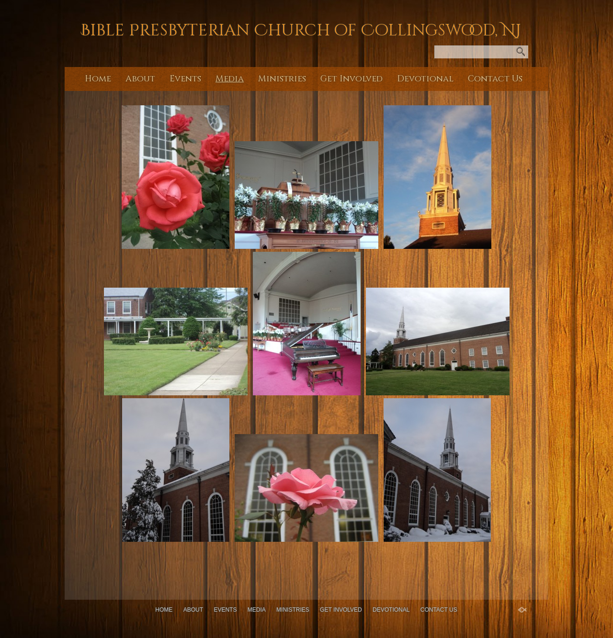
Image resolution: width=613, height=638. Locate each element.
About (140, 79)
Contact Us (495, 79)
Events (185, 79)
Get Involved (351, 79)
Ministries (282, 79)
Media (230, 79)
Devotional (425, 79)
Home (98, 79)
